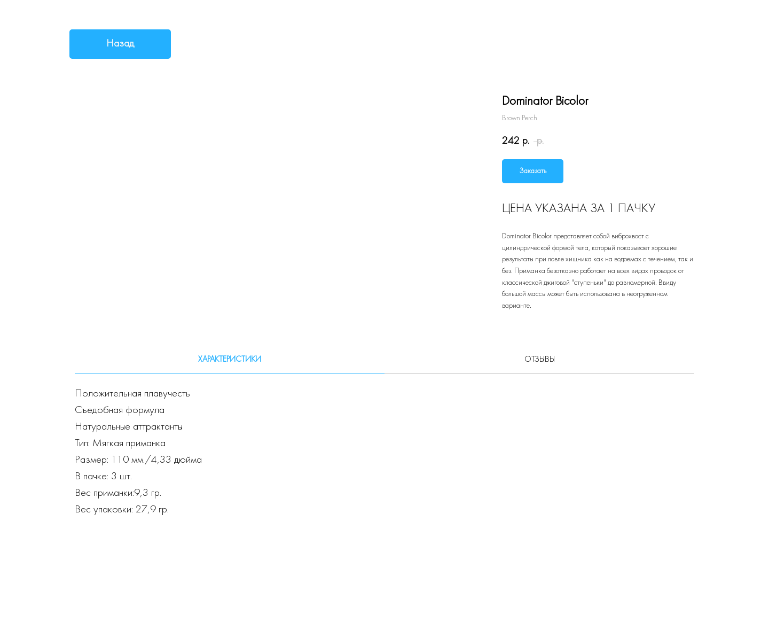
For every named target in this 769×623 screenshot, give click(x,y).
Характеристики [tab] (229, 359)
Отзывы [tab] (539, 359)
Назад (120, 43)
